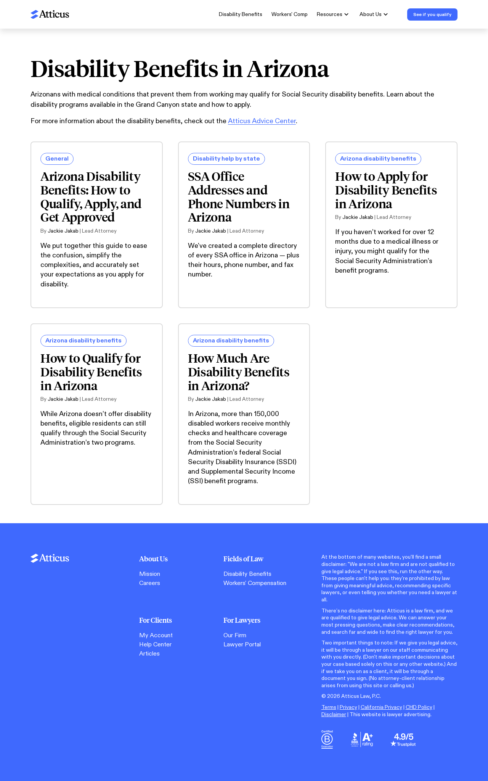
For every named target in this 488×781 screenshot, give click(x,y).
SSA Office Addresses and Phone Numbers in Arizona (239, 197)
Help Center (155, 645)
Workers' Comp (289, 14)
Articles (149, 654)
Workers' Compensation (254, 583)
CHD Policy (419, 707)
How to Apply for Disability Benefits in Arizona (386, 190)
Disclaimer (333, 714)
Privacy (348, 707)
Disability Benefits (240, 14)
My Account (156, 636)
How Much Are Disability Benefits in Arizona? (239, 371)
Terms (328, 707)
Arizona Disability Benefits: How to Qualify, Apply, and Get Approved (90, 197)
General (57, 159)
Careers (149, 583)
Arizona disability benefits (378, 159)
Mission (149, 574)
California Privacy (381, 707)
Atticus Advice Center (262, 121)
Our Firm (234, 636)
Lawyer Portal (242, 645)
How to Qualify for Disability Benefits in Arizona (91, 371)
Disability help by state (226, 159)
